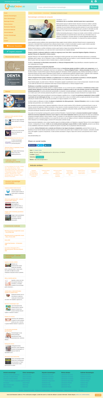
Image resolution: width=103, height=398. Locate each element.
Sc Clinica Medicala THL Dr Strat (12, 166)
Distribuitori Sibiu (46, 384)
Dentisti (21, 390)
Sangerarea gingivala (93, 171)
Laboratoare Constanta (67, 378)
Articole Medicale (38, 13)
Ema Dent (19, 172)
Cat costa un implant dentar (10, 376)
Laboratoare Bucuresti (67, 374)
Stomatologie (46, 13)
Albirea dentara (7, 386)
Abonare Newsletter (14, 46)
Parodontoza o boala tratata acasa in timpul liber (69, 172)
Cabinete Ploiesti (84, 380)
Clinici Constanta (27, 376)
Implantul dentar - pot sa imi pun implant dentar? (82, 172)
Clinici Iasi (25, 386)
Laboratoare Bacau (66, 386)
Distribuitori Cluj (46, 382)
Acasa (30, 13)
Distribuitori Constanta (48, 376)
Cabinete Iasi (83, 386)
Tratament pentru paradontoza (11, 374)
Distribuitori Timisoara (47, 378)
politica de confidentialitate (82, 394)
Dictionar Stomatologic (57, 390)
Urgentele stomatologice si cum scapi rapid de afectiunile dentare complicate (33, 173)
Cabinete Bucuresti (85, 374)
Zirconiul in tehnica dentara (10, 378)
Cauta (94, 7)
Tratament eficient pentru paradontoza (46, 172)
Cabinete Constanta (85, 376)
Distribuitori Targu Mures (48, 380)
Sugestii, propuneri (14, 51)
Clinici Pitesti (26, 382)
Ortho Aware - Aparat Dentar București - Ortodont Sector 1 (14, 171)
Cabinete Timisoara (85, 378)
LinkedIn (47, 145)
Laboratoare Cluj (65, 384)
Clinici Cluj (25, 384)
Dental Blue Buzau (12, 168)
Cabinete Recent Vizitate (70, 390)
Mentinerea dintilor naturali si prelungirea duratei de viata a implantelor (57, 173)
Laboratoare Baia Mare (67, 380)
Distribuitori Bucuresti (47, 374)
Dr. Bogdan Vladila (37, 150)
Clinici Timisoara (27, 378)
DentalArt (7, 173)
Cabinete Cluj (83, 384)
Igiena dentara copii (8, 384)
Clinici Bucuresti (27, 374)
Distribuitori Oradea (47, 386)
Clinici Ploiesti (26, 380)
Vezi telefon (40, 157)
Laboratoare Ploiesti (66, 382)
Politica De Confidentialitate (42, 390)
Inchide (98, 395)
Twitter (40, 145)
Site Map (81, 390)
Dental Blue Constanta (11, 172)
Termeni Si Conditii (29, 390)
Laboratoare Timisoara (67, 376)
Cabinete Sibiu (84, 382)
